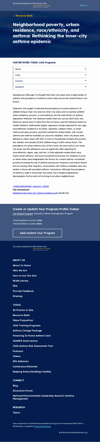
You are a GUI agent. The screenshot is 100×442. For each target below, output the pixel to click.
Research (19, 87)
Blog (15, 385)
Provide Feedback (23, 291)
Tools (17, 75)
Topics (16, 412)
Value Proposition (23, 320)
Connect (19, 81)
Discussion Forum (23, 390)
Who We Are (20, 270)
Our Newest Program (23, 213)
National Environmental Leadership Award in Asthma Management (43, 397)
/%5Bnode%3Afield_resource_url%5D (31, 186)
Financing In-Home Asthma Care (32, 335)
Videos (17, 356)
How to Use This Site (25, 275)
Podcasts (18, 351)
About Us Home (22, 265)
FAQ (15, 285)
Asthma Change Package (27, 330)
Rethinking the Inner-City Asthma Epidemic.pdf (35, 193)
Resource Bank (23, 15)
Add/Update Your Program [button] (37, 233)
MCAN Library (20, 280)
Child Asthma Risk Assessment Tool (33, 346)
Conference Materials (25, 366)
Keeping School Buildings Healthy (32, 371)
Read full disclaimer (43, 426)
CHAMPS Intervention (25, 340)
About (18, 69)
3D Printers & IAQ (23, 310)
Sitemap (18, 296)
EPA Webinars (21, 361)
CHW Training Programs (27, 325)
